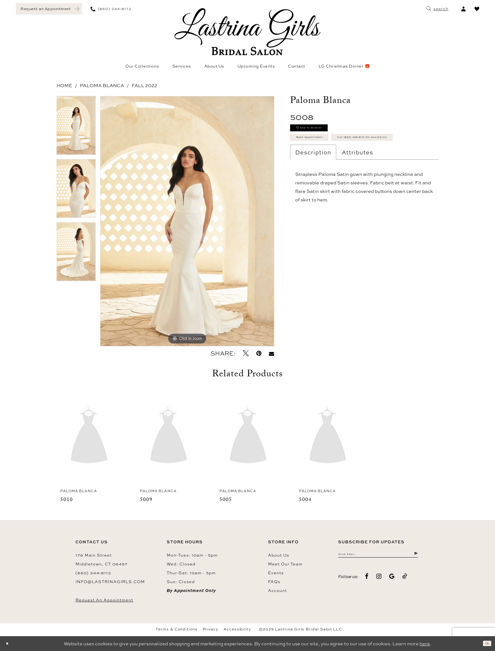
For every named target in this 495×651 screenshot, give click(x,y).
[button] (463, 9)
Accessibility (237, 629)
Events (276, 573)
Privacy (210, 629)
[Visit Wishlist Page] (477, 9)
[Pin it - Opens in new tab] (259, 353)
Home (64, 85)
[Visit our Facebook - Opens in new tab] (367, 580)
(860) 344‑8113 (93, 573)
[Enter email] (378, 556)
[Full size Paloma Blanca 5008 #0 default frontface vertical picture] (187, 221)
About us (278, 555)
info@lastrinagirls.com (110, 581)
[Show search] (437, 9)
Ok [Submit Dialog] (484, 643)
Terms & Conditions (177, 629)
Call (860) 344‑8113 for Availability (342, 163)
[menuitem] (48, 9)
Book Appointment (322, 147)
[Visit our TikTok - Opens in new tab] (405, 580)
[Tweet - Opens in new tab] (245, 353)
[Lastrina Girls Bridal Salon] (247, 31)
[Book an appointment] (49, 9)
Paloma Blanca (102, 85)
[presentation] (89, 436)
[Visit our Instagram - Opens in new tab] (379, 580)
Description (313, 180)
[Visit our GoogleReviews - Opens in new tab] (392, 580)
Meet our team (285, 564)
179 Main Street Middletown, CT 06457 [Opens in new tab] (101, 559)
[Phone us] (111, 9)
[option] (76, 127)
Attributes (357, 180)
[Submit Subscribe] (414, 556)
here (425, 643)
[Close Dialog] (9, 643)
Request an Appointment (104, 600)
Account (277, 590)
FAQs (274, 581)
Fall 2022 (144, 85)
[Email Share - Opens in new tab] (271, 353)
